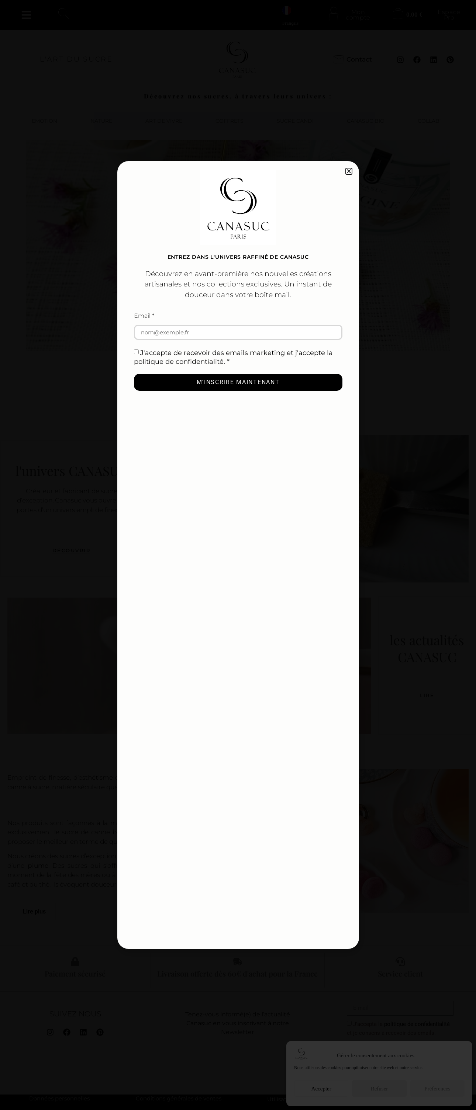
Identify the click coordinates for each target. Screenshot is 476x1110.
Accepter (321, 1089)
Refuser (379, 1089)
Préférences (437, 1089)
